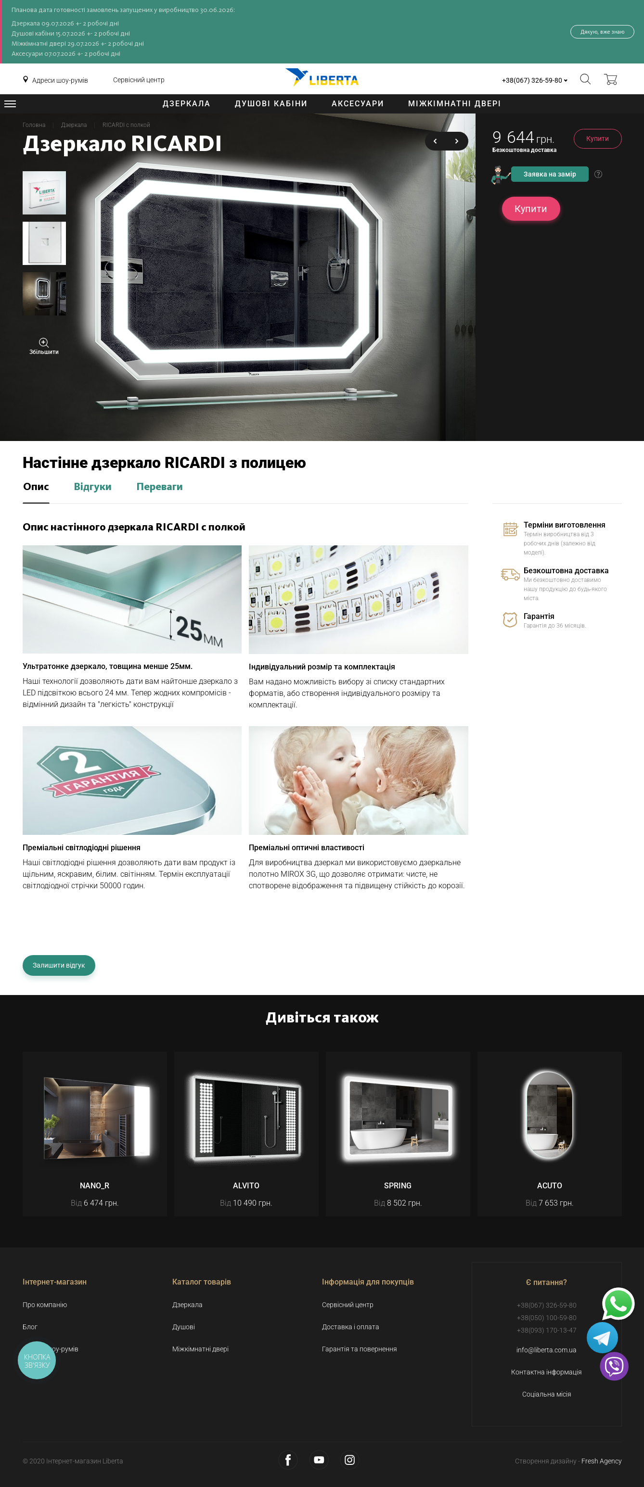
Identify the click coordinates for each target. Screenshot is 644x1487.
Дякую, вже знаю (602, 31)
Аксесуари (358, 103)
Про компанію (45, 1305)
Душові (183, 1327)
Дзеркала (187, 103)
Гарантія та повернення (359, 1349)
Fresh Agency (601, 1461)
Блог (30, 1327)
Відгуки (93, 487)
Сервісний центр (139, 80)
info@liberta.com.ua (546, 1350)
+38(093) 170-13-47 (547, 1330)
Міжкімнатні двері (455, 103)
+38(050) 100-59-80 (547, 1318)
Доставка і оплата (350, 1327)
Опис (36, 487)
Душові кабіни (271, 103)
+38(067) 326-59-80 (532, 80)
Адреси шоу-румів (60, 80)
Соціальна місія (546, 1394)
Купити (597, 138)
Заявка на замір (550, 174)
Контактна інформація (546, 1372)
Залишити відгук (59, 965)
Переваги (159, 487)
